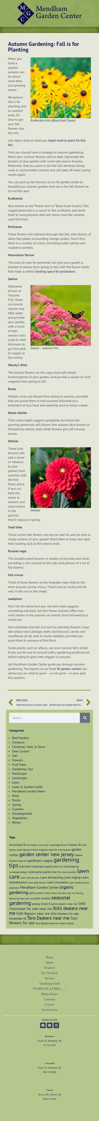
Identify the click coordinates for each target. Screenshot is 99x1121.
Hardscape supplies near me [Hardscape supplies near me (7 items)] (47, 866)
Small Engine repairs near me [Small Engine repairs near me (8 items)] (59, 904)
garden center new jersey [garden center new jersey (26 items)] (46, 854)
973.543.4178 (49, 1045)
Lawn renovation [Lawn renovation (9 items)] (57, 882)
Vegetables (19, 818)
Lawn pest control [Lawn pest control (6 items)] (37, 882)
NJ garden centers (69, 669)
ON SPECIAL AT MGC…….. (49, 989)
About (49, 962)
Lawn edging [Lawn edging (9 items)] (72, 877)
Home (49, 957)
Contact (49, 1005)
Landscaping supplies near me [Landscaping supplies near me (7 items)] (44, 872)
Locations (49, 999)
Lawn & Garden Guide (27, 787)
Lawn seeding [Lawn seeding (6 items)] (76, 882)
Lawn (16, 782)
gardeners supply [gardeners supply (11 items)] (40, 860)
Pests (15, 796)
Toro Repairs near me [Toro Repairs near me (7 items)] (47, 923)
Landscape (19, 778)
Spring (16, 805)
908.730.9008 (49, 1072)
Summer (18, 809)
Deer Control (20, 751)
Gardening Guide (50, 984)
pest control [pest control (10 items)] (42, 898)
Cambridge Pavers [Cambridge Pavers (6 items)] (58, 844)
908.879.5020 (49, 1099)
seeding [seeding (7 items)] (36, 904)
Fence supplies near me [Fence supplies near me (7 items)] (44, 849)
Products (49, 968)
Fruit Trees (19, 764)
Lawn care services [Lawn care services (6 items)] (29, 877)
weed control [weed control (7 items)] (66, 923)
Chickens (18, 742)
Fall (14, 756)
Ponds (16, 800)
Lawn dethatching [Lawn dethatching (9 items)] (51, 877)
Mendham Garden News (28, 791)
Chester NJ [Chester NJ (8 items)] (74, 845)
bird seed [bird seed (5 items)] (43, 845)
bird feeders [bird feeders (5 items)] (32, 845)
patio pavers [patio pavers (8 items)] (36, 893)
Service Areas (49, 1010)
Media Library (49, 994)
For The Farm (49, 973)
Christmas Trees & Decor (29, 747)
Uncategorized (22, 813)
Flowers (17, 760)
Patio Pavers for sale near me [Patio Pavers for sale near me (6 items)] (60, 893)
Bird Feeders (20, 738)
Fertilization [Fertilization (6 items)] (64, 849)
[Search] (85, 718)
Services (49, 978)
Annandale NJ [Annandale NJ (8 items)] (17, 845)
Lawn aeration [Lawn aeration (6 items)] (69, 872)
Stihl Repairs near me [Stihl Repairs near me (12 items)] (33, 913)
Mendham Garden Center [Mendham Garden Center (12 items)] (39, 887)
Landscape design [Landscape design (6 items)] (18, 872)
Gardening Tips (22, 769)
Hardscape (19, 773)
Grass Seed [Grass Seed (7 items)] (25, 866)
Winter (16, 822)
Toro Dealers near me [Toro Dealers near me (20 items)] (48, 918)
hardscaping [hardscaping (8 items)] (71, 866)
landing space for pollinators (55, 271)
